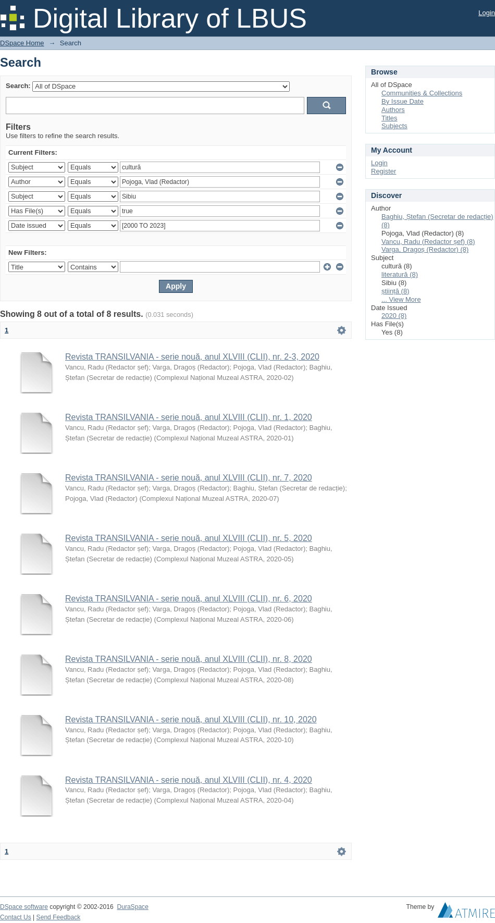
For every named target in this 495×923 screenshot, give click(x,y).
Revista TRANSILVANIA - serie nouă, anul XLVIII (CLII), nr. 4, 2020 (188, 780)
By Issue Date (402, 101)
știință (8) (395, 291)
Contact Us (15, 917)
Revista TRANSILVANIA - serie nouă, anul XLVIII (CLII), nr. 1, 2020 (188, 417)
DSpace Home (22, 43)
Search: (18, 86)
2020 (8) (393, 315)
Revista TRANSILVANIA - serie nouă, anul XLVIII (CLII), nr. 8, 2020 (188, 659)
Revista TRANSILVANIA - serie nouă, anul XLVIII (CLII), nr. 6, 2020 (188, 598)
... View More (401, 299)
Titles (389, 118)
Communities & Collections (421, 93)
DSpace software (24, 906)
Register (383, 171)
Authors (393, 110)
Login (486, 13)
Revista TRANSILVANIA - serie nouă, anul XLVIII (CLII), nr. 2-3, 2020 (192, 356)
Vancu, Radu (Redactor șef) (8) (428, 241)
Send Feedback (58, 917)
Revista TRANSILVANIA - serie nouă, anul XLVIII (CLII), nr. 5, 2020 (188, 538)
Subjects (394, 126)
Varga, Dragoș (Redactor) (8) (424, 249)
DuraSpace (132, 906)
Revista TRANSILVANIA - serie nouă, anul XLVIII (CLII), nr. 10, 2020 (191, 719)
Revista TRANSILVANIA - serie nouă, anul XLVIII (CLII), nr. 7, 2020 (188, 477)
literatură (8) (399, 274)
